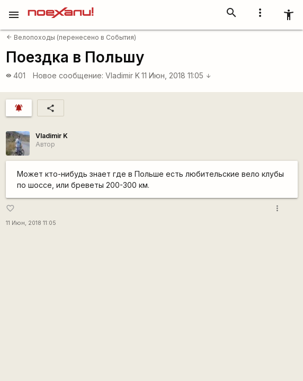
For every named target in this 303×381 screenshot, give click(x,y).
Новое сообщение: (68, 75)
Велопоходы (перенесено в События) (71, 37)
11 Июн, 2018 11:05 (176, 75)
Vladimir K (122, 75)
